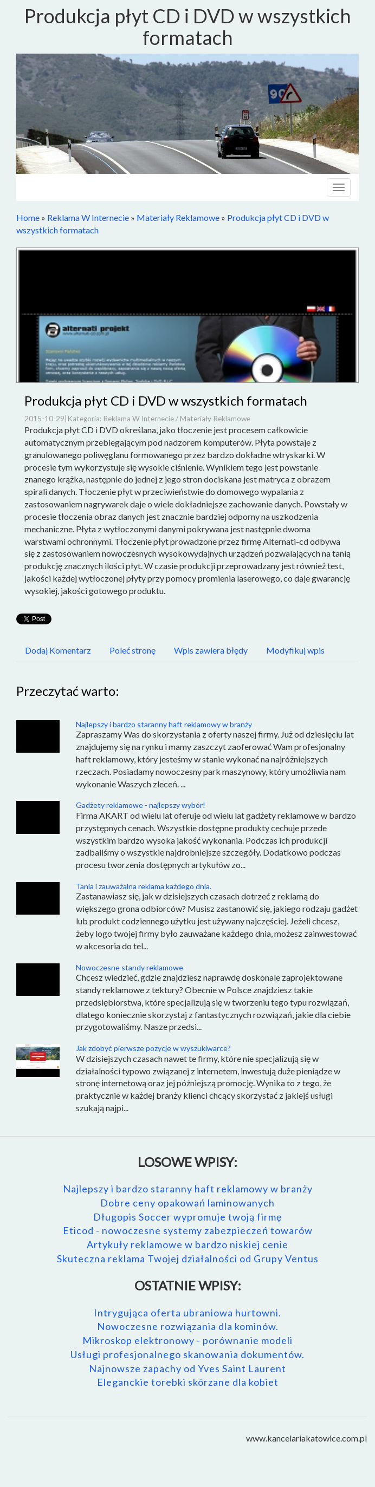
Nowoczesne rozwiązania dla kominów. (188, 1326)
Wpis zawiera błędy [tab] (211, 650)
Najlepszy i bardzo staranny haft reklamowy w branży (164, 724)
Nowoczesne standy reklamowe (129, 967)
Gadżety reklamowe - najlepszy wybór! (140, 805)
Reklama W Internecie (88, 217)
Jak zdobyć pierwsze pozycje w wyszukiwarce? (153, 1048)
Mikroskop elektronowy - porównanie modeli (187, 1340)
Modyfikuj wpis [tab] (295, 650)
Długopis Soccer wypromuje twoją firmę (187, 1217)
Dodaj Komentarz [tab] (58, 650)
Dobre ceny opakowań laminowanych (187, 1203)
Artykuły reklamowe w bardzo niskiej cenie (187, 1244)
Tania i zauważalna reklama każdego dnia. (143, 886)
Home (28, 217)
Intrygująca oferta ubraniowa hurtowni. (187, 1313)
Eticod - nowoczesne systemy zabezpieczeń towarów (188, 1230)
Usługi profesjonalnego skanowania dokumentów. (187, 1354)
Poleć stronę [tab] (132, 650)
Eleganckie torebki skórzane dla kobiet (188, 1382)
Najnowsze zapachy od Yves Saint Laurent (187, 1368)
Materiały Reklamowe (178, 217)
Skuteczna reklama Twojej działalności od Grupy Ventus (188, 1258)
